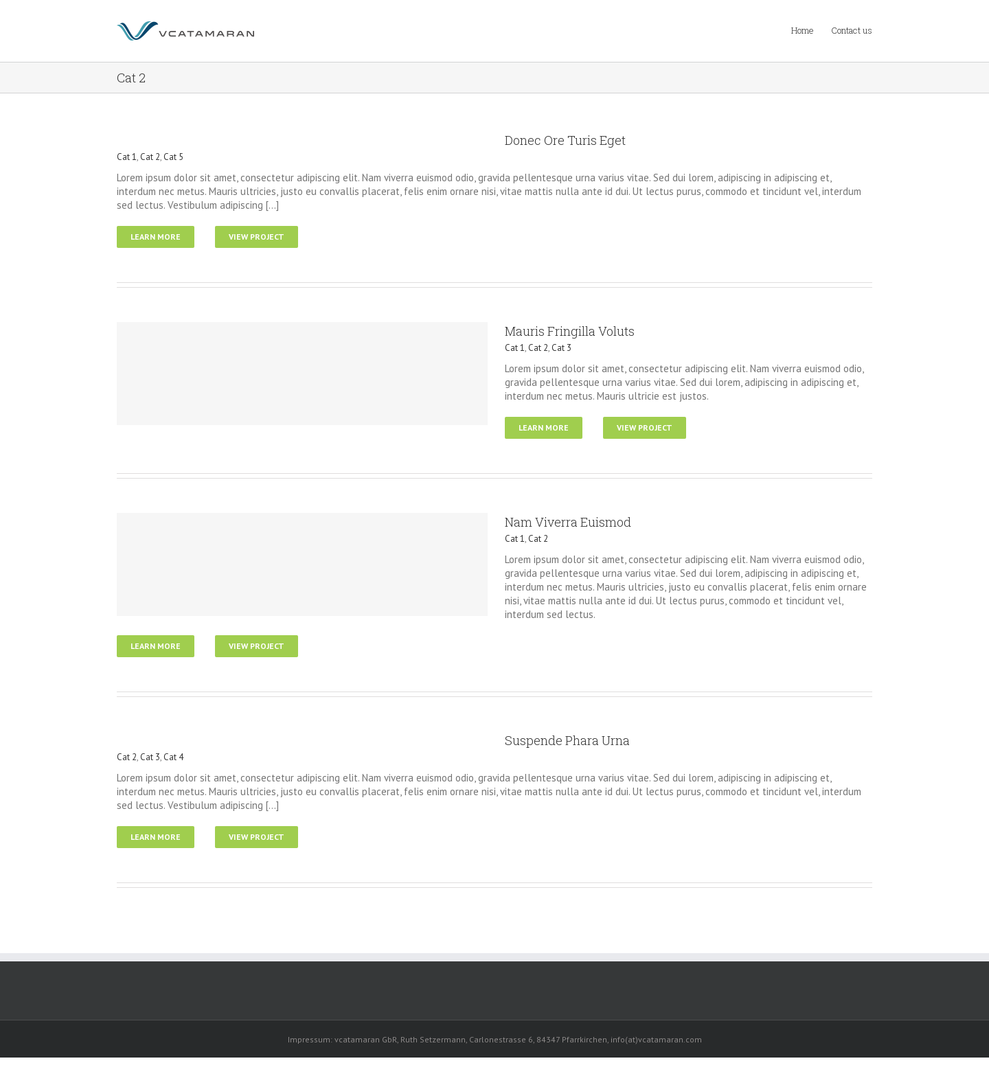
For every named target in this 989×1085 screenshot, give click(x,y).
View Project (256, 236)
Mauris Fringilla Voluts (570, 331)
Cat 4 (173, 757)
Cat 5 (173, 157)
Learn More (155, 236)
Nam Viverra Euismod (568, 522)
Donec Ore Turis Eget (565, 140)
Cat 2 (150, 157)
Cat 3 (561, 348)
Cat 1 (127, 157)
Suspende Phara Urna (567, 740)
